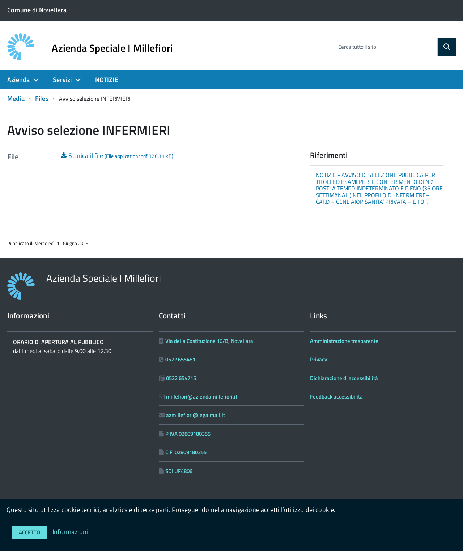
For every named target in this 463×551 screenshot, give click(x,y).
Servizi (62, 80)
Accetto (29, 532)
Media (16, 98)
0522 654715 (181, 378)
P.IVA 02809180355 (188, 434)
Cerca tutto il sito (357, 47)
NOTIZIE (106, 80)
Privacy (318, 359)
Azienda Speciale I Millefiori (112, 48)
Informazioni (70, 532)
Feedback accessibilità (336, 396)
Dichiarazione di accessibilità (344, 378)
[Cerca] (447, 47)
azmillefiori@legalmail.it (195, 415)
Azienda (18, 80)
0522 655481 (180, 359)
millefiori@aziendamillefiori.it (201, 396)
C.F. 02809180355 (186, 452)
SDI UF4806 (178, 471)
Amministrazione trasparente (344, 341)
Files (41, 98)
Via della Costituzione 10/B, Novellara (209, 341)
